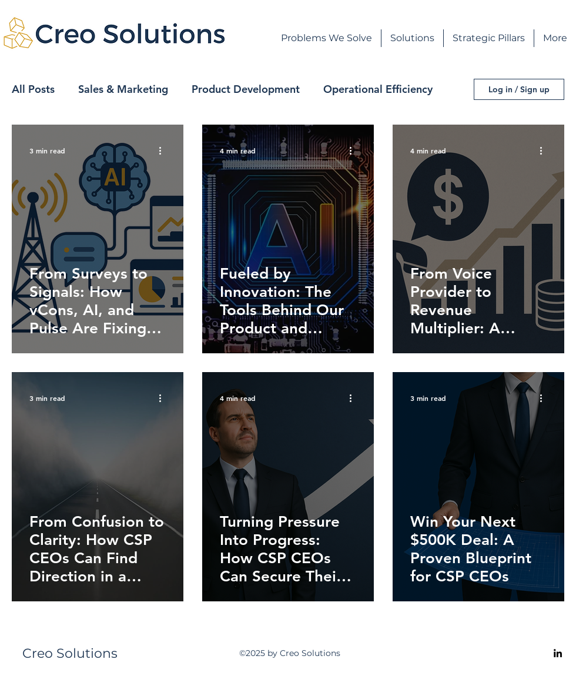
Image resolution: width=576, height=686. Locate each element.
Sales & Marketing (123, 89)
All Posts (33, 89)
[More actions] (164, 150)
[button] (412, 38)
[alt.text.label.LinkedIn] (558, 653)
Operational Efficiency (378, 89)
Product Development (246, 89)
